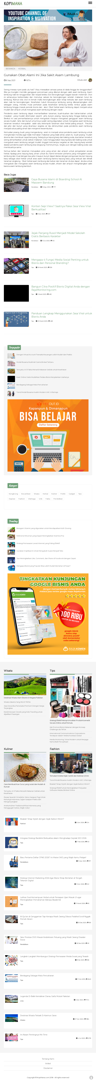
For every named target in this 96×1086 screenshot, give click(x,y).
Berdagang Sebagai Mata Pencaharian (32, 385)
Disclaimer (48, 1068)
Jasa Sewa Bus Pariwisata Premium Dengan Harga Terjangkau (24, 707)
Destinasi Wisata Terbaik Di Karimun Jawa (38, 1015)
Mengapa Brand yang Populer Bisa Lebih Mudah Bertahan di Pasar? (43, 566)
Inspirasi (12, 499)
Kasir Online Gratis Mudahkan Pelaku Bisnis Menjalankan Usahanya (42, 377)
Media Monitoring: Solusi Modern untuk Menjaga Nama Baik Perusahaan (69, 741)
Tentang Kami (48, 1059)
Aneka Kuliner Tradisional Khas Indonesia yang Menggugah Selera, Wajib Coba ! (22, 807)
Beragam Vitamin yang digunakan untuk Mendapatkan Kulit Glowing (43, 528)
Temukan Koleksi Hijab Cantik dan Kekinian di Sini (69, 776)
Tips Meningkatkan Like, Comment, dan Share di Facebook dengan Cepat (46, 558)
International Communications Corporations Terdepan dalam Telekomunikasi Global (67, 734)
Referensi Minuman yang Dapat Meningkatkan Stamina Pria (40, 536)
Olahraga (32, 499)
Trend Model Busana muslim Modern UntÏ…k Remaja (37, 392)
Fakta (48, 499)
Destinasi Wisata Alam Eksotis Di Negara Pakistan (23, 698)
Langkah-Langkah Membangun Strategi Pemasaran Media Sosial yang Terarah (54, 956)
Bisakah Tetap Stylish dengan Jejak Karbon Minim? (70, 784)
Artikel (48, 1063)
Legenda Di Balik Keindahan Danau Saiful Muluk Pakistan (45, 996)
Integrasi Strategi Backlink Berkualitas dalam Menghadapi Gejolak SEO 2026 (53, 838)
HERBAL (22, 69)
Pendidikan (34, 187)
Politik (62, 494)
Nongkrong (13, 494)
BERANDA (10, 69)
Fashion (21, 499)
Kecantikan (25, 494)
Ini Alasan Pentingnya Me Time (33, 1035)
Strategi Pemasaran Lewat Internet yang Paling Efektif (38, 543)
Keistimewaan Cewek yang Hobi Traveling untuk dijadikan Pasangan (23, 713)
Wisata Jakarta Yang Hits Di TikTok (17, 702)
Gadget (72, 494)
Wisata (36, 494)
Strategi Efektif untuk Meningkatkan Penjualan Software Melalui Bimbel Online (68, 789)
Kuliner (54, 494)
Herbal (45, 494)
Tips (32, 214)
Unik (40, 499)
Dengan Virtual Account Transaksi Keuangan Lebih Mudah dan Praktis (44, 355)
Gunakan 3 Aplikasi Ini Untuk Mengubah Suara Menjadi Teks (39, 551)
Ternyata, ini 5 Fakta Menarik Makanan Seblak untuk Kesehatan (41, 370)
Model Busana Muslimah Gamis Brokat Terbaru (35, 362)
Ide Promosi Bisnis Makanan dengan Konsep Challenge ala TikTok (67, 728)
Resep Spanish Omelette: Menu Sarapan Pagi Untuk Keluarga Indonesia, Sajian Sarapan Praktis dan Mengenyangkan (24, 799)
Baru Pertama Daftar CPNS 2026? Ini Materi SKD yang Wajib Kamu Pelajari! (53, 857)
